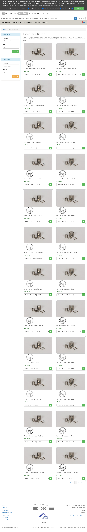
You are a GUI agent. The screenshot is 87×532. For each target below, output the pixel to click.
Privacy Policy (5, 520)
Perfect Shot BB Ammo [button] (41, 22)
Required (7, 8)
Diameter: (5, 38)
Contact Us (5, 510)
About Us (4, 507)
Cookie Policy (5, 515)
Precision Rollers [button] (16, 22)
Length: (5, 69)
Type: (4, 44)
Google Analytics (67, 8)
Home (4, 29)
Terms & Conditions (7, 512)
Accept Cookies (79, 8)
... (84, 482)
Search (15, 51)
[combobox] (82, 18)
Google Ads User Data (36, 8)
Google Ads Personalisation (52, 8)
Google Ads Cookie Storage (20, 8)
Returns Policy (5, 517)
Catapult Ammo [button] (28, 22)
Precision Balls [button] (6, 22)
